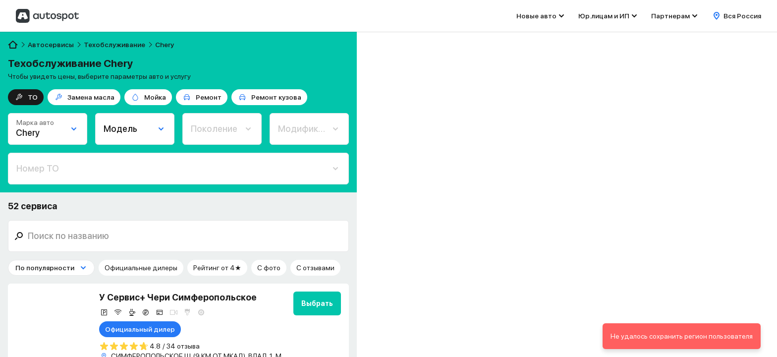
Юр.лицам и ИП (603, 16)
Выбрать (317, 303)
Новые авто (536, 16)
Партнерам (670, 16)
